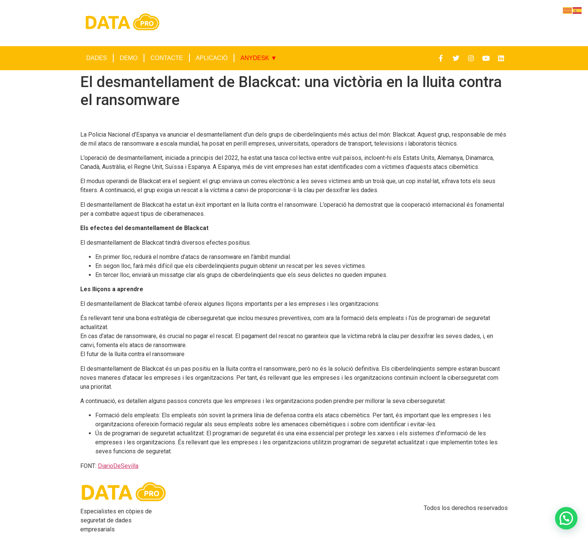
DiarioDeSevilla (118, 465)
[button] (566, 518)
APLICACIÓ (212, 58)
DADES (96, 58)
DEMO (129, 58)
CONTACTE (166, 58)
